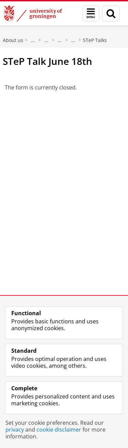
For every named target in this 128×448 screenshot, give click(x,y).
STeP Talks (95, 40)
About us (13, 40)
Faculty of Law (33, 40)
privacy (14, 429)
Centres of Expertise (59, 40)
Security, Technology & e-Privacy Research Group (73, 40)
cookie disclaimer (59, 429)
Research (46, 40)
